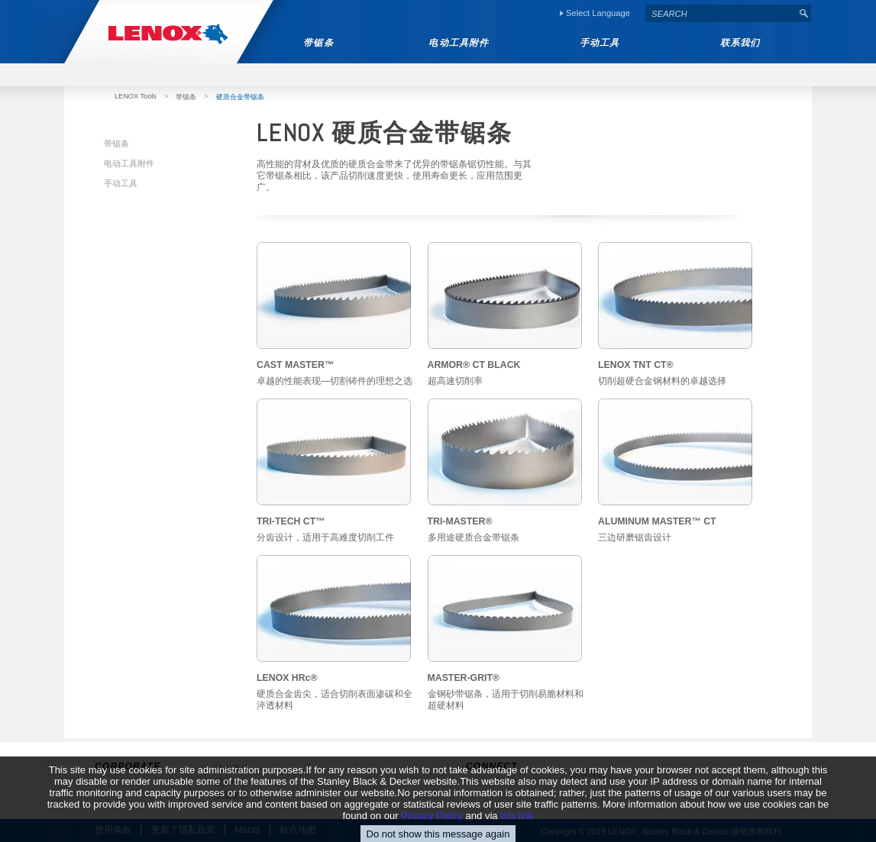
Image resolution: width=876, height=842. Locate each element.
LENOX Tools (136, 96)
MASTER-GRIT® (464, 677)
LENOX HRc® (287, 677)
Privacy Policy (432, 829)
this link (516, 829)
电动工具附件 (129, 163)
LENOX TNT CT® (636, 364)
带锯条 (186, 97)
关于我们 (231, 769)
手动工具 (120, 183)
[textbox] (721, 13)
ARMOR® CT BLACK (474, 364)
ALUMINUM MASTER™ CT (657, 521)
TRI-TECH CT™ (291, 521)
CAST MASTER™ (295, 364)
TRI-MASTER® (460, 521)
